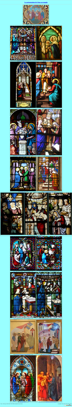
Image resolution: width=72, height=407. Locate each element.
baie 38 (40, 318)
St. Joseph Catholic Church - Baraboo (21, 108)
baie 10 (40, 271)
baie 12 (29, 235)
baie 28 (15, 318)
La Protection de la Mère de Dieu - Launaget (48, 354)
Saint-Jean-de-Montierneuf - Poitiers (49, 191)
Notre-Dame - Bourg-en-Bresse (48, 108)
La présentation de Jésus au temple (36, 2)
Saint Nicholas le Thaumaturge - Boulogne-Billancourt (22, 354)
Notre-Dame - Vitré (22, 191)
